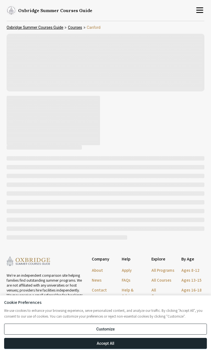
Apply (127, 270)
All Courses (161, 280)
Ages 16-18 (191, 290)
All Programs (162, 270)
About (97, 270)
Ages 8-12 (190, 270)
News (97, 280)
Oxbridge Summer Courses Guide (35, 27)
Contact (99, 290)
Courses (75, 27)
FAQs (126, 280)
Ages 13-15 (191, 280)
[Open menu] (199, 10)
